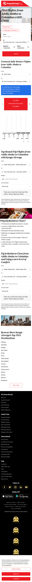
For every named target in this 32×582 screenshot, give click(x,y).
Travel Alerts (4, 471)
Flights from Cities (9, 506)
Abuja (3, 353)
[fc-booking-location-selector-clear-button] (28, 41)
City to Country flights (16, 508)
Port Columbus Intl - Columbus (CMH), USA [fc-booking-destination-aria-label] (15, 42)
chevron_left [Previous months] (2, 104)
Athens (3, 372)
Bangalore (4, 380)
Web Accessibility (5, 456)
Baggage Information (6, 432)
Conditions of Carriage (7, 442)
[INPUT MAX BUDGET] (17, 179)
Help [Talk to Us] (5, 466)
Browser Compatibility (6, 447)
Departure (5, 46)
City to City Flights (22, 504)
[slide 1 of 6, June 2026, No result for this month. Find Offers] (16, 104)
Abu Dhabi (4, 350)
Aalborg (3, 342)
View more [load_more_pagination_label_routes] (16, 385)
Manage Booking (5, 417)
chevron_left (23, 141)
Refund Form (4, 479)
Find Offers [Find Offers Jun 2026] (16, 106)
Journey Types (5, 182)
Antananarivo (5, 369)
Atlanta (3, 375)
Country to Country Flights (10, 504)
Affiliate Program (5, 422)
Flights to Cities (20, 502)
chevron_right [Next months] (29, 104)
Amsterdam (4, 366)
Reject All (16, 574)
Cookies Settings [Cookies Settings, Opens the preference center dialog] (16, 569)
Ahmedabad (4, 361)
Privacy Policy (4, 439)
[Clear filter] (29, 165)
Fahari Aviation (5, 407)
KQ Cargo (3, 402)
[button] (10, 30)
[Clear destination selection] (30, 81)
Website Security (5, 444)
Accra (2, 356)
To (3, 40)
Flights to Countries (10, 502)
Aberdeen (4, 345)
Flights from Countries (20, 506)
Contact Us (4, 464)
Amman (3, 364)
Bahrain (3, 377)
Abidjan (3, 347)
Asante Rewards (5, 400)
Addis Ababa (5, 358)
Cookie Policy (4, 449)
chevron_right (28, 141)
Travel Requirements (6, 474)
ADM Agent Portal (5, 427)
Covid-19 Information (6, 476)
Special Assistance (6, 429)
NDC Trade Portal (5, 424)
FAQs (2, 469)
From (4, 34)
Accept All (16, 579)
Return (19, 46)
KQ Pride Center (5, 405)
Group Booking (5, 419)
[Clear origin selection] (30, 74)
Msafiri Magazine (5, 410)
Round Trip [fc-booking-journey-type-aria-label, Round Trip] (6, 27)
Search (16, 54)
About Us (3, 397)
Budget (3, 175)
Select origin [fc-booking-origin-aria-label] (7, 36)
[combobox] (16, 74)
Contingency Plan (5, 454)
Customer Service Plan (7, 452)
